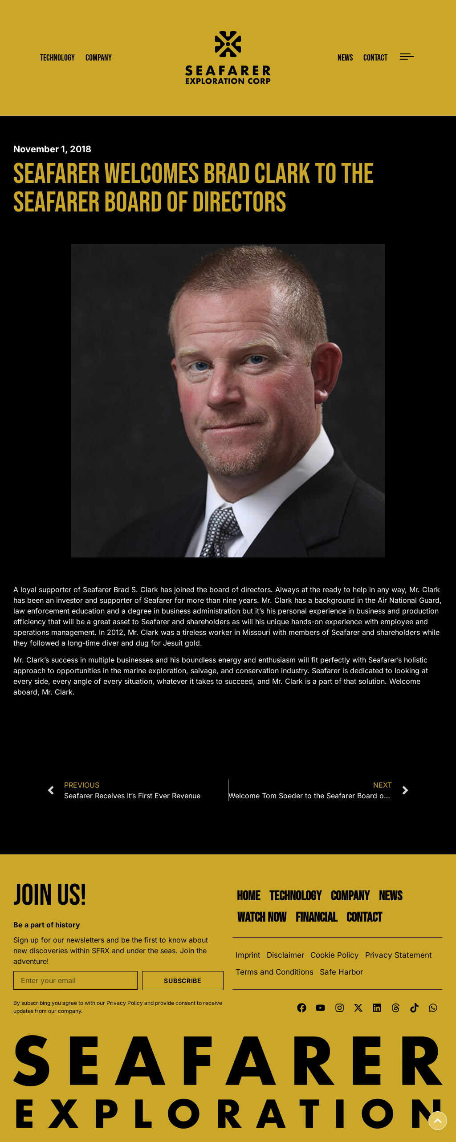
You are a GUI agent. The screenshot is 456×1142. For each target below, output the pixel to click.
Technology (295, 896)
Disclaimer (285, 955)
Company (350, 896)
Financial (316, 918)
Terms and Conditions (275, 971)
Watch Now (261, 918)
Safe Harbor (341, 971)
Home (248, 896)
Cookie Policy (334, 955)
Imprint (248, 955)
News (390, 896)
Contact (364, 918)
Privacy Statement (398, 955)
